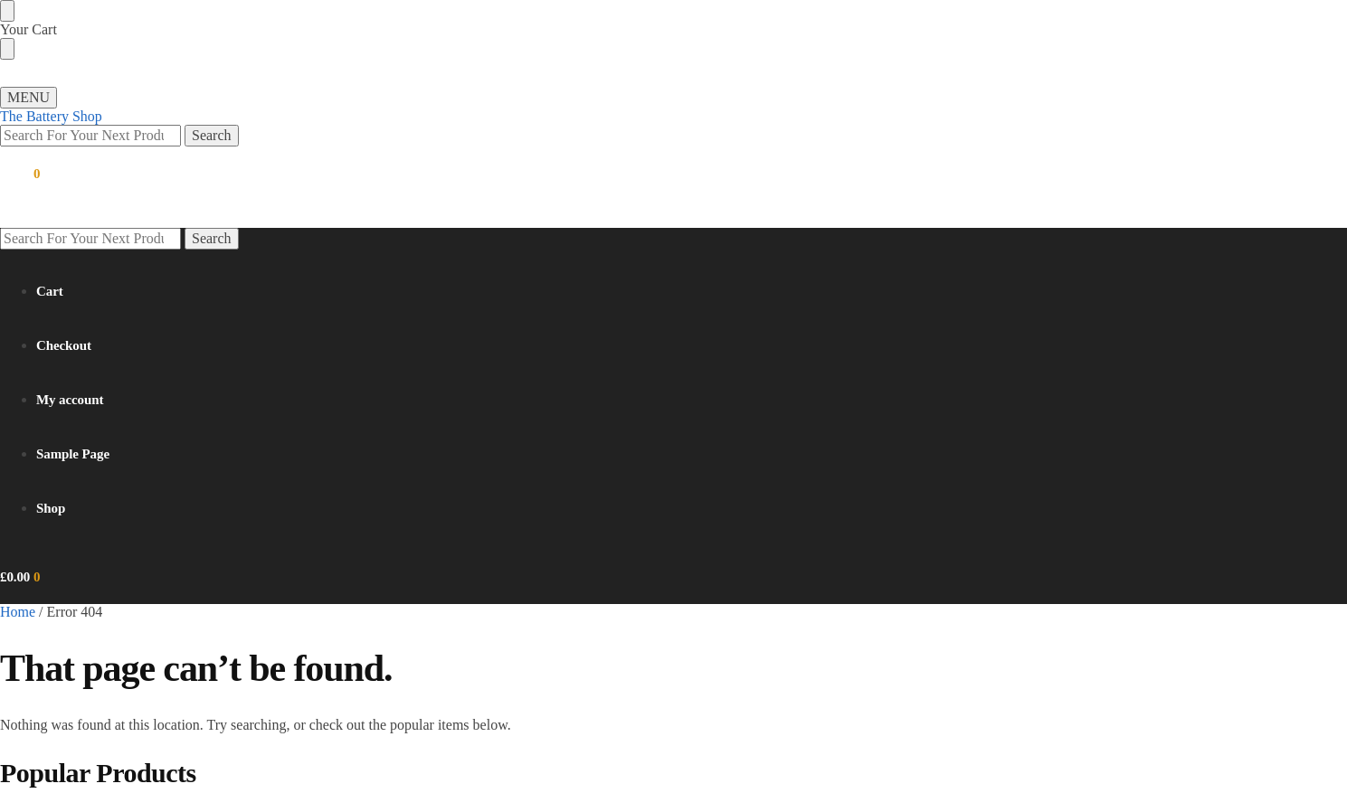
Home (17, 611)
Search (212, 135)
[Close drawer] (7, 49)
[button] (20, 173)
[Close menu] (7, 11)
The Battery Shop (51, 116)
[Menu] (28, 98)
